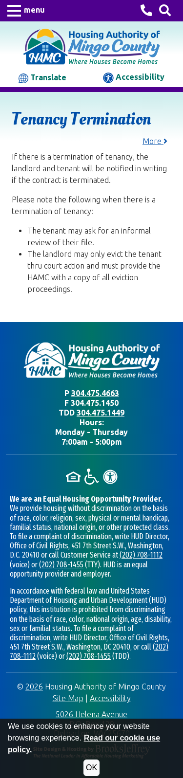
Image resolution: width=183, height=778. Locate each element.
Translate (42, 78)
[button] (26, 10)
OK (91, 767)
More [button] (154, 141)
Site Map (68, 698)
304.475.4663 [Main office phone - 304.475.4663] (95, 393)
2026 (34, 686)
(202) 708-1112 (141, 555)
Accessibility (133, 77)
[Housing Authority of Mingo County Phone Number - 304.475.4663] (146, 11)
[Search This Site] (165, 11)
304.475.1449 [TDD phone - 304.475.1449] (100, 412)
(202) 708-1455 (61, 564)
